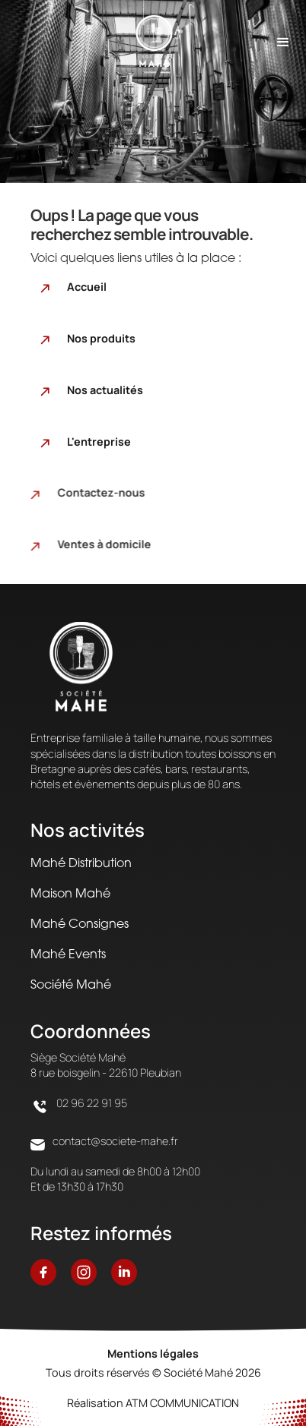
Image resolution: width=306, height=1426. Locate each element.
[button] (283, 40)
